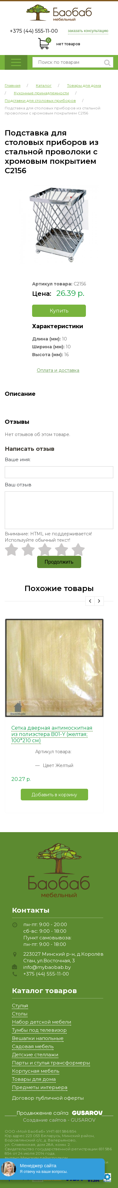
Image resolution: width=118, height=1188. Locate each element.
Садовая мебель (32, 1046)
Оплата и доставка (58, 370)
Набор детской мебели (41, 1022)
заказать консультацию (88, 31)
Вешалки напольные (38, 1038)
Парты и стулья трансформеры (51, 1063)
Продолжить (59, 562)
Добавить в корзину (54, 795)
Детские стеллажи (35, 1055)
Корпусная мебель (35, 1071)
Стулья (20, 1005)
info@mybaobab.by (47, 967)
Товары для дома (34, 1079)
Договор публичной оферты (48, 1098)
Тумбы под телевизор (39, 1030)
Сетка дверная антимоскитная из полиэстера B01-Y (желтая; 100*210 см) (52, 734)
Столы (19, 1014)
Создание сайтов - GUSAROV (59, 1120)
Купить (59, 311)
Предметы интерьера (39, 1087)
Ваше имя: (18, 459)
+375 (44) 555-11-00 (34, 31)
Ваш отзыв (18, 485)
